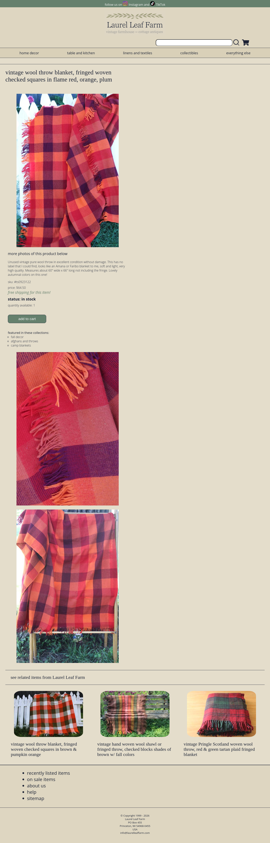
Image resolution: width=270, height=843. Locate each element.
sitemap (35, 798)
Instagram (136, 4)
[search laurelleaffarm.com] (237, 42)
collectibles (189, 53)
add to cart (27, 319)
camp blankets (21, 345)
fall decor (17, 337)
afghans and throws (24, 341)
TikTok (160, 4)
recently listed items (48, 773)
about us (36, 785)
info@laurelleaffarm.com (135, 833)
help (31, 792)
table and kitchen (81, 53)
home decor (29, 53)
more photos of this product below (37, 253)
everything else (238, 53)
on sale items (41, 779)
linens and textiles (137, 53)
